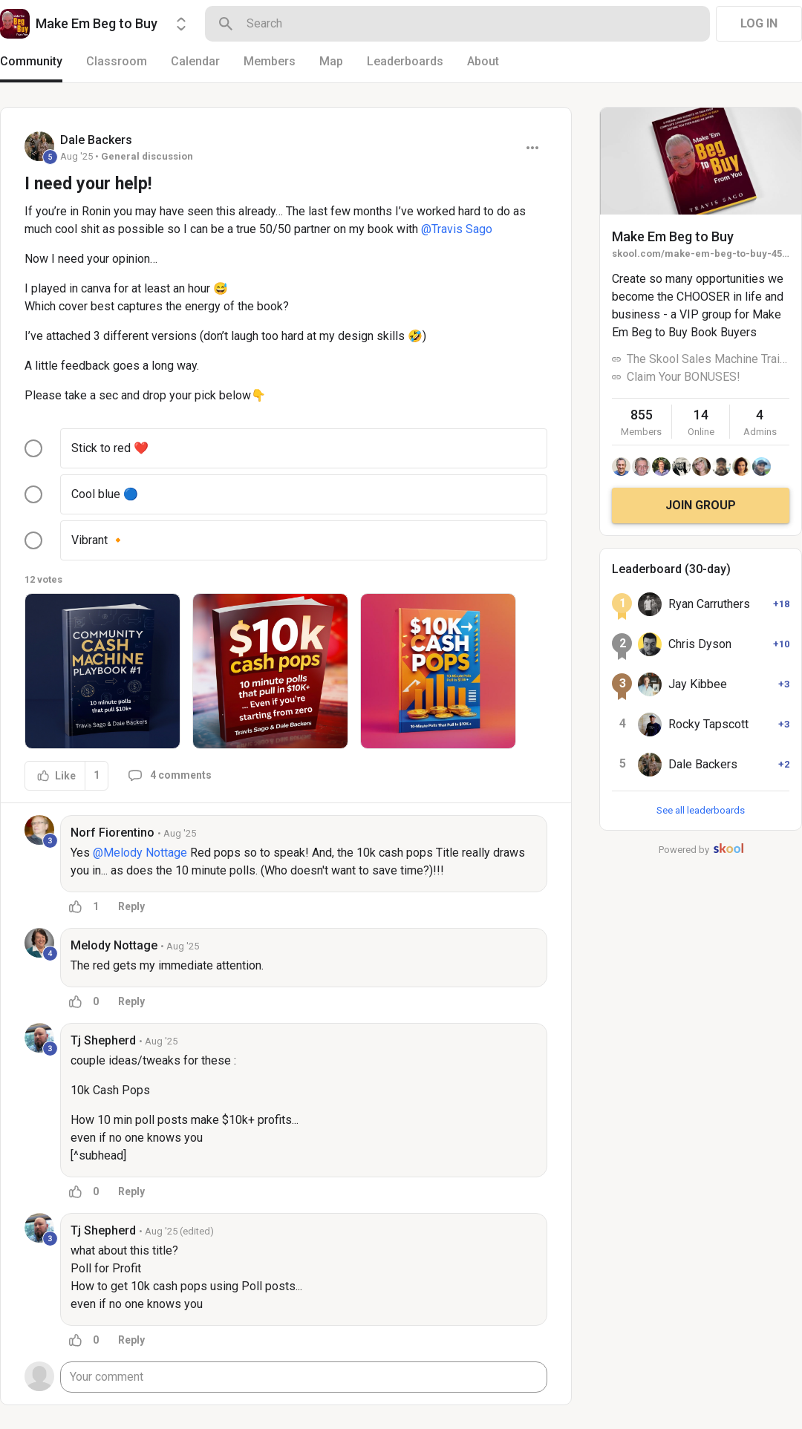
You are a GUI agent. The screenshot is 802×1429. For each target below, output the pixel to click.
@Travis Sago (456, 229)
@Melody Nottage (140, 853)
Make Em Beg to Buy (673, 236)
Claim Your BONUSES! (683, 377)
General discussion (147, 156)
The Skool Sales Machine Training (708, 359)
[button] (102, 671)
